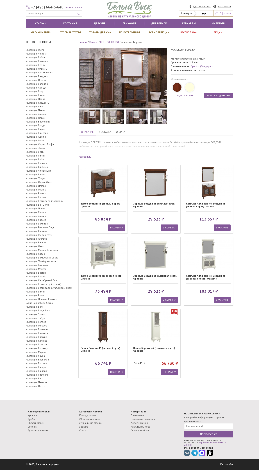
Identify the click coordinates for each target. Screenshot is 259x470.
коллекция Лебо (35, 159)
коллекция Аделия (36, 136)
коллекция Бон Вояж (37, 204)
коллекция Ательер (36, 238)
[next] (161, 78)
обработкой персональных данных (205, 443)
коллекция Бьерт (35, 91)
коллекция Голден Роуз (39, 235)
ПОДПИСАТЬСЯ (208, 434)
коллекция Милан (35, 140)
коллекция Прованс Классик (41, 299)
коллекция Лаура (35, 355)
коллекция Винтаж (36, 242)
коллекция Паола (35, 99)
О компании (137, 415)
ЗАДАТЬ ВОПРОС (185, 95)
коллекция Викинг (35, 291)
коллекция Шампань (37, 344)
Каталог (93, 42)
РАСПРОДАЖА (188, 32)
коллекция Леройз (36, 276)
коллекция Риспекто (37, 374)
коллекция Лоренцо (37, 348)
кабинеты (189, 23)
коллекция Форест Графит (40, 144)
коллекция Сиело (35, 253)
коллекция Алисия (36, 216)
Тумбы (31, 419)
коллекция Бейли (35, 57)
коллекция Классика (37, 333)
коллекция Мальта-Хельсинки (42, 250)
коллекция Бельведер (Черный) (43, 284)
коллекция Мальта (36, 212)
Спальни (40, 23)
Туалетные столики (38, 430)
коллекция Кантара (36, 371)
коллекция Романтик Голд (40, 227)
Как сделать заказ (140, 426)
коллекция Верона (36, 197)
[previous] (84, 78)
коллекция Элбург (36, 318)
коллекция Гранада (36, 163)
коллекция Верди (35, 65)
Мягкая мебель (41, 32)
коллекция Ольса (35, 117)
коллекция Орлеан (36, 80)
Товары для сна (100, 32)
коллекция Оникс (35, 246)
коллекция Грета (35, 49)
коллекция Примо (36, 208)
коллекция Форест (36, 53)
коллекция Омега (35, 386)
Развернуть (85, 156)
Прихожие (129, 23)
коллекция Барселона (38, 121)
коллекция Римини (36, 155)
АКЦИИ (218, 32)
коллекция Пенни (35, 110)
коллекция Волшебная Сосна (42, 257)
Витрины (32, 426)
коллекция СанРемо (37, 167)
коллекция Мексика (36, 325)
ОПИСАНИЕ (87, 131)
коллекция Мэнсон (36, 269)
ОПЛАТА (120, 131)
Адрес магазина (139, 422)
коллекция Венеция (37, 61)
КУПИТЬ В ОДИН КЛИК (218, 95)
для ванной (159, 23)
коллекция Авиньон (36, 114)
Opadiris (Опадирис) (201, 66)
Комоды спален (88, 415)
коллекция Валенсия (37, 83)
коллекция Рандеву (37, 76)
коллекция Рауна (35, 129)
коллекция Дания (35, 148)
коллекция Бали (34, 306)
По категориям (129, 32)
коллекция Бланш (35, 174)
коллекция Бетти (35, 151)
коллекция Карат (35, 378)
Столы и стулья (70, 32)
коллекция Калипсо (36, 340)
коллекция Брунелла (37, 359)
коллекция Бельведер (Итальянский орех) (49, 287)
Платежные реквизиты (143, 419)
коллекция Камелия (37, 133)
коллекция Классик (36, 337)
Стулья (82, 430)
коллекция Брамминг (37, 329)
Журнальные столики (90, 422)
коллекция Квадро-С (37, 102)
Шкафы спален (36, 422)
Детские (100, 23)
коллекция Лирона (36, 219)
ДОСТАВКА (105, 131)
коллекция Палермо (37, 382)
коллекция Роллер (36, 321)
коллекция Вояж (35, 295)
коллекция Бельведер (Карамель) (44, 201)
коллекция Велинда (37, 223)
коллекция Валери (36, 367)
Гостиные (70, 23)
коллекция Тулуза (36, 178)
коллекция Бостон (36, 272)
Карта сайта (226, 464)
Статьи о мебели (140, 430)
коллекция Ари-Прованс (39, 72)
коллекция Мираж (36, 352)
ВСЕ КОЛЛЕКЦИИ (159, 32)
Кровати (32, 415)
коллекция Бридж (36, 125)
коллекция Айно (35, 106)
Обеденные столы (89, 419)
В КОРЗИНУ (116, 227)
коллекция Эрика (35, 314)
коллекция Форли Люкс (39, 182)
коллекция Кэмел (35, 95)
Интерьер (218, 23)
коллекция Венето (36, 193)
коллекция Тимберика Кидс (41, 261)
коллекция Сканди (36, 87)
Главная (83, 42)
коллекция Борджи (36, 363)
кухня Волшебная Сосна (39, 303)
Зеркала (83, 426)
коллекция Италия (36, 185)
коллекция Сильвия (36, 231)
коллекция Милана (36, 189)
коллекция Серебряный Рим (41, 280)
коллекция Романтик (37, 265)
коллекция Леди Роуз (38, 310)
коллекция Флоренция (38, 170)
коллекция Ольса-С (36, 68)
